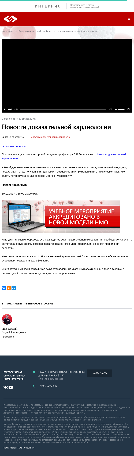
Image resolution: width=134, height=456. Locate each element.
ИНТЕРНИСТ (50, 6)
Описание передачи (14, 146)
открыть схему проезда (50, 379)
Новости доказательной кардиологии (50, 137)
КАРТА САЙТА (100, 373)
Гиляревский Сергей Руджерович (14, 330)
